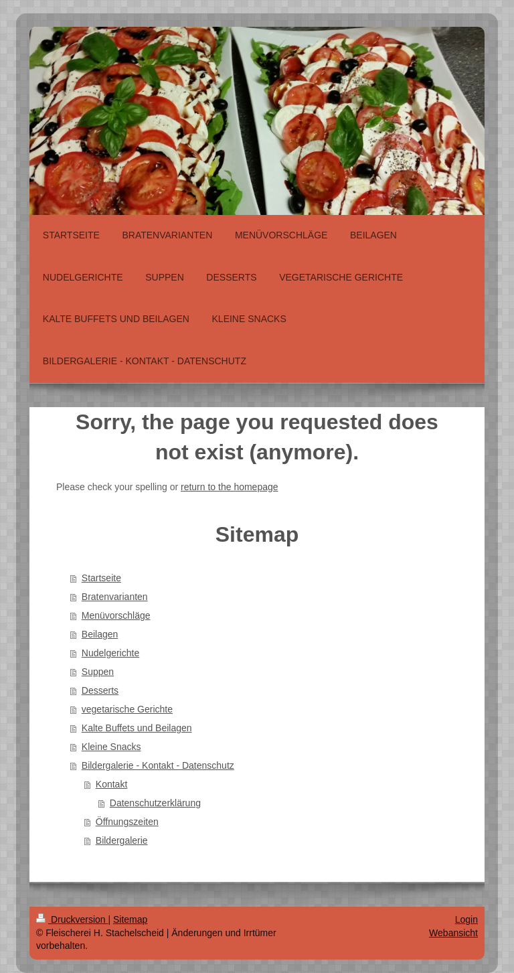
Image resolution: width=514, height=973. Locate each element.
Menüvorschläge (116, 615)
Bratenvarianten (115, 596)
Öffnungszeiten (127, 821)
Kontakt (111, 784)
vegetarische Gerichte (127, 709)
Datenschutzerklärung (155, 803)
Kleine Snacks (111, 746)
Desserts (100, 690)
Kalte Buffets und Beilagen (137, 728)
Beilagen (100, 634)
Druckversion (72, 919)
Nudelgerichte (110, 653)
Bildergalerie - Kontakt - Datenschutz (158, 765)
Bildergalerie (122, 840)
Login (466, 919)
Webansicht (453, 932)
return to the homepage (229, 486)
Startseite (101, 578)
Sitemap (130, 919)
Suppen (98, 671)
